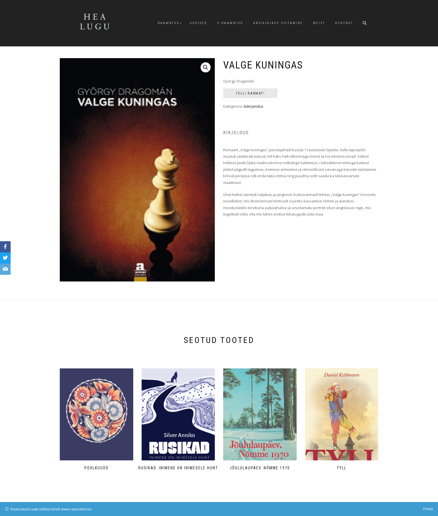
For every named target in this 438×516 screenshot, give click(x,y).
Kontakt (344, 23)
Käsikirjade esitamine (278, 23)
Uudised (198, 23)
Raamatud (169, 23)
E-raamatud (230, 23)
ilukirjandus (253, 106)
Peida (428, 508)
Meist (319, 23)
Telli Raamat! (250, 93)
